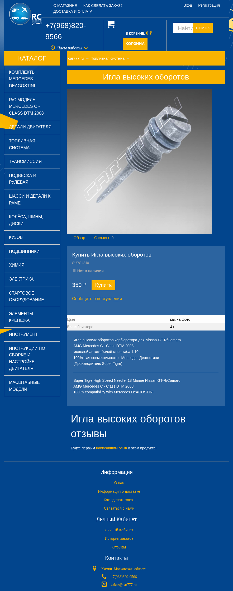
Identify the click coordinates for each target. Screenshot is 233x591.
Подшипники (24, 251)
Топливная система (22, 144)
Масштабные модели (24, 386)
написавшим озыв (111, 448)
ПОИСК (203, 28)
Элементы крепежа (21, 317)
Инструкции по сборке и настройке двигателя (27, 358)
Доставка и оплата (72, 11)
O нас (119, 483)
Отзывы (101, 237)
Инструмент (23, 334)
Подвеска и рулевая (22, 179)
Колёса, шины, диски (26, 220)
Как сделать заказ (119, 500)
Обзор (79, 237)
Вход (188, 5)
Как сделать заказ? (103, 5)
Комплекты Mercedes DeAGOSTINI (22, 79)
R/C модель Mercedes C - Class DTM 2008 (26, 106)
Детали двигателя (30, 127)
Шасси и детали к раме (30, 199)
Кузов (16, 237)
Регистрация (209, 5)
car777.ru (76, 58)
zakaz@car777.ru (124, 584)
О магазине (65, 5)
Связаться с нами (119, 508)
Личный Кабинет (119, 530)
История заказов (119, 538)
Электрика (21, 279)
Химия (17, 265)
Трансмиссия (25, 161)
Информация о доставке (119, 491)
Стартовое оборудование (26, 296)
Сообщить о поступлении (97, 298)
